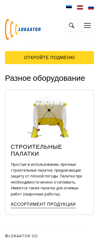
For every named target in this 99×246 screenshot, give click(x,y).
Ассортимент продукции (43, 204)
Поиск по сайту (71, 25)
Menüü (87, 25)
